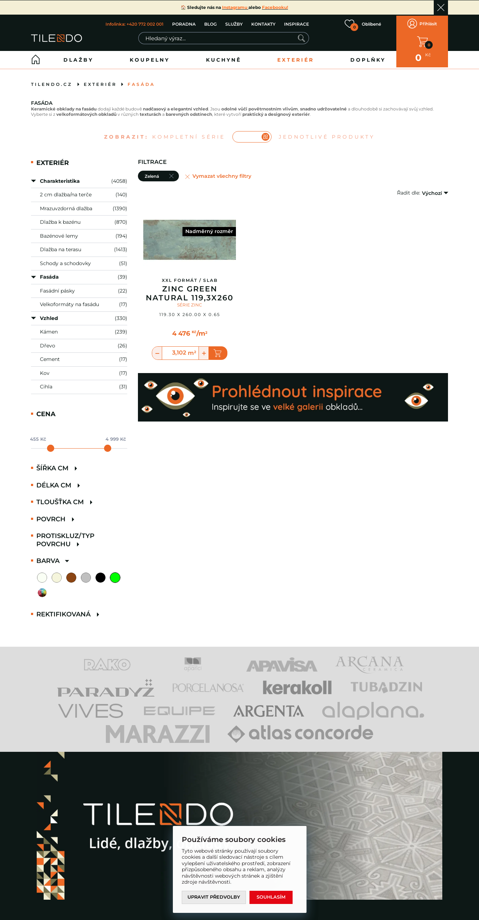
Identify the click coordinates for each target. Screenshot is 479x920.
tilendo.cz (51, 81)
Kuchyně (223, 57)
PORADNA (184, 23)
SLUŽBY (234, 23)
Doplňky (368, 57)
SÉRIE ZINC (189, 302)
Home (35, 57)
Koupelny (150, 57)
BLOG (210, 23)
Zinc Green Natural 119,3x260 (189, 291)
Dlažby (78, 57)
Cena (46, 411)
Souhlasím (272, 897)
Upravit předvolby (214, 897)
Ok (441, 7)
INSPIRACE (296, 23)
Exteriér (295, 57)
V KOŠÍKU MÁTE (422, 40)
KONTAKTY (263, 23)
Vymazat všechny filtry (221, 174)
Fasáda (141, 81)
